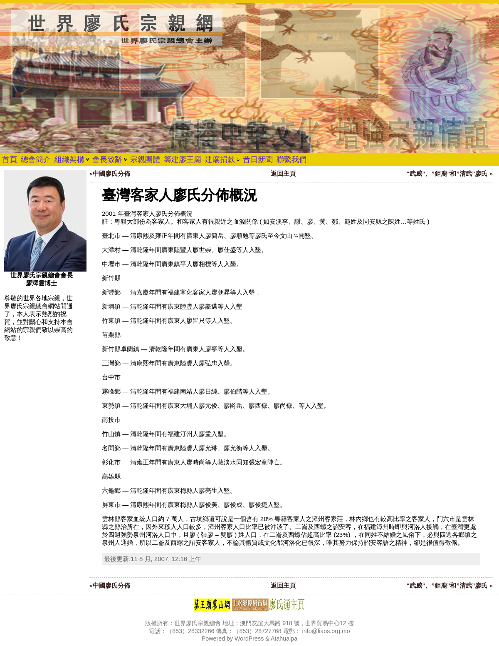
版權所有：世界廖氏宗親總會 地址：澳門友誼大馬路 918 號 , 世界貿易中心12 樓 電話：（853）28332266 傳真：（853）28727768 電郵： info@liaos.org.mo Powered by (249, 631)
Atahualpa (284, 638)
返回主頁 (283, 173)
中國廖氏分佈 (111, 173)
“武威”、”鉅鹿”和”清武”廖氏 (446, 173)
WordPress (249, 638)
